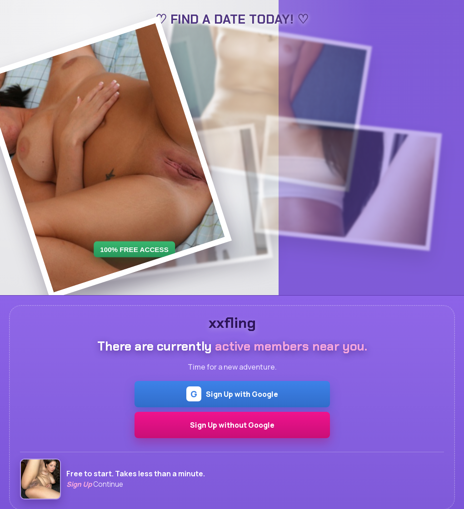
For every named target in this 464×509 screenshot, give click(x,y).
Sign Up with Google (232, 393)
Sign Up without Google (232, 425)
